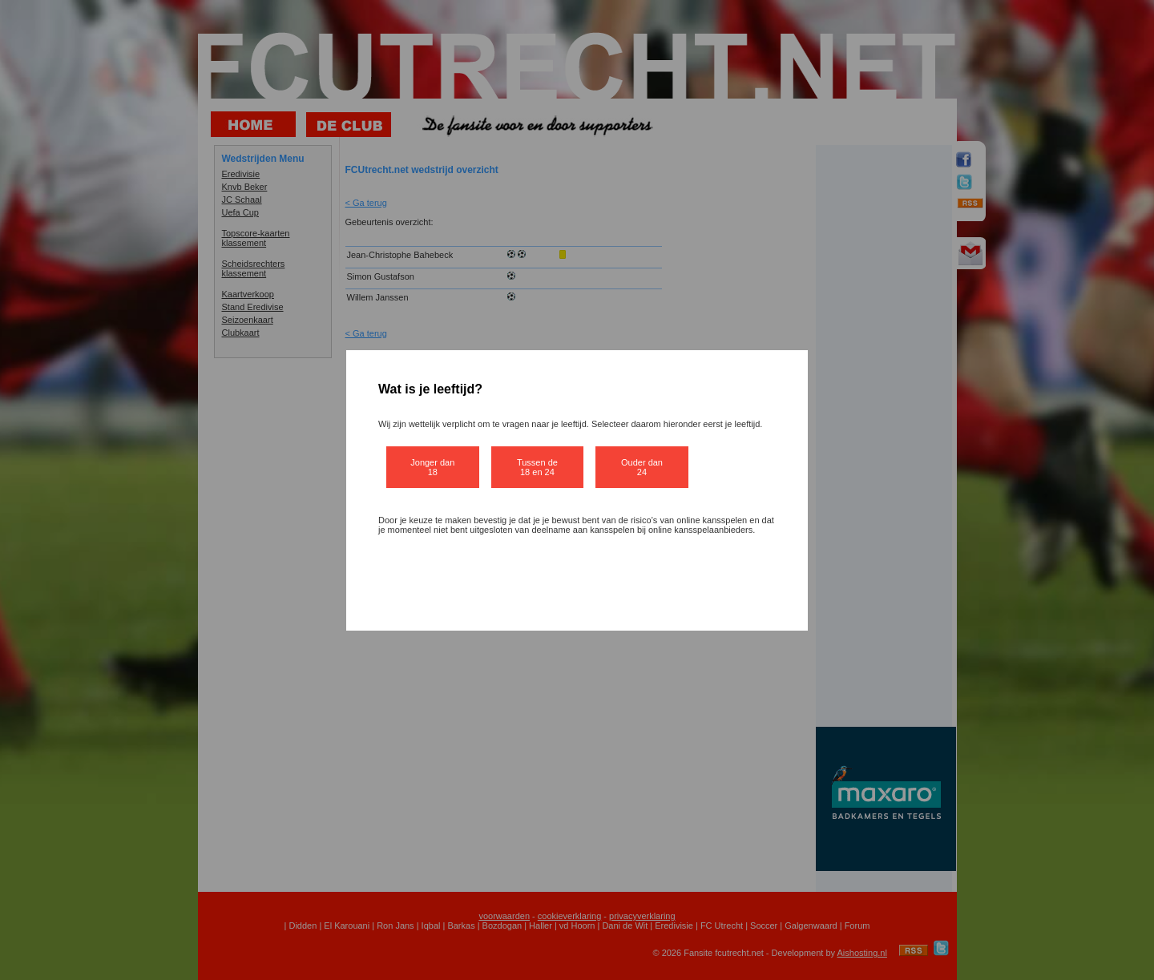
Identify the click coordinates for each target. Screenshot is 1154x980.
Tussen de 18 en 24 (537, 467)
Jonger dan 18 (432, 467)
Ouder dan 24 (642, 467)
